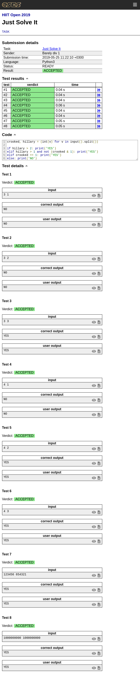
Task (6, 31)
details (99, 90)
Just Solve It (51, 49)
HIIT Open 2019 (16, 15)
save (99, 199)
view (93, 199)
